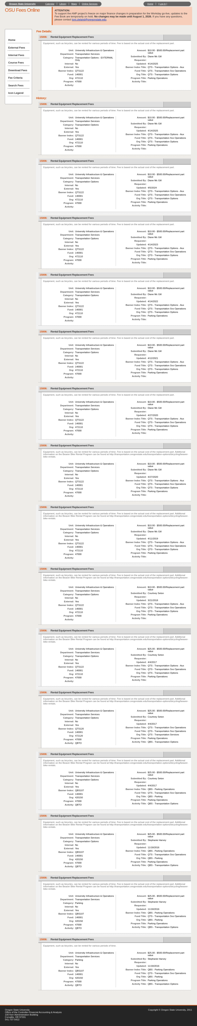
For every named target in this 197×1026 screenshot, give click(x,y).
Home (150, 4)
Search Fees (15, 85)
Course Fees (16, 62)
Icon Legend (15, 92)
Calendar (49, 4)
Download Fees (17, 70)
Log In (163, 4)
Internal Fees (16, 55)
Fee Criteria (15, 77)
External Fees (16, 47)
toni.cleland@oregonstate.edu (89, 19)
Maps (74, 4)
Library (62, 4)
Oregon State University (22, 4)
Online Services (89, 4)
